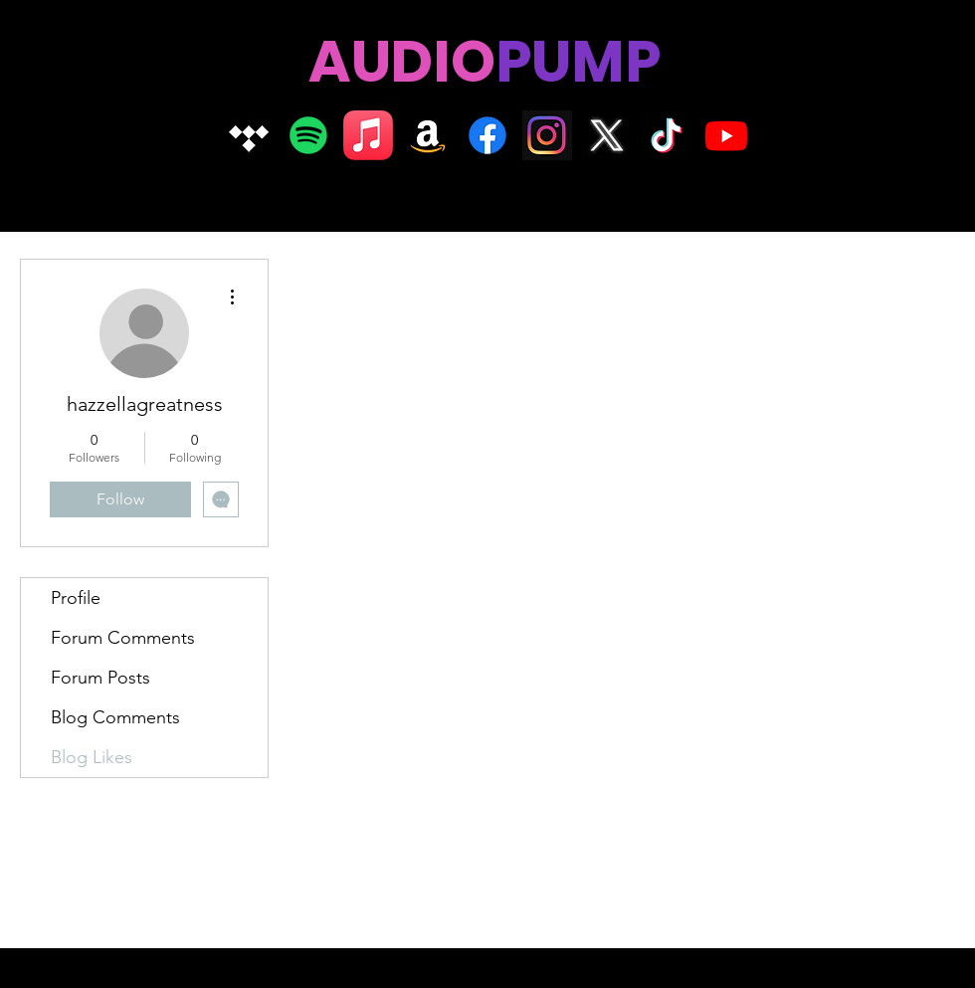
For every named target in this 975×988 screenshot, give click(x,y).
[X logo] (607, 135)
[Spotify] (308, 135)
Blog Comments (115, 717)
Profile (75, 598)
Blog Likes (91, 757)
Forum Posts (100, 678)
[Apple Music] (368, 135)
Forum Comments (123, 638)
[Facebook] (487, 135)
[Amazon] (428, 135)
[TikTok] (666, 135)
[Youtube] (726, 135)
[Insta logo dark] (547, 135)
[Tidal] (249, 135)
